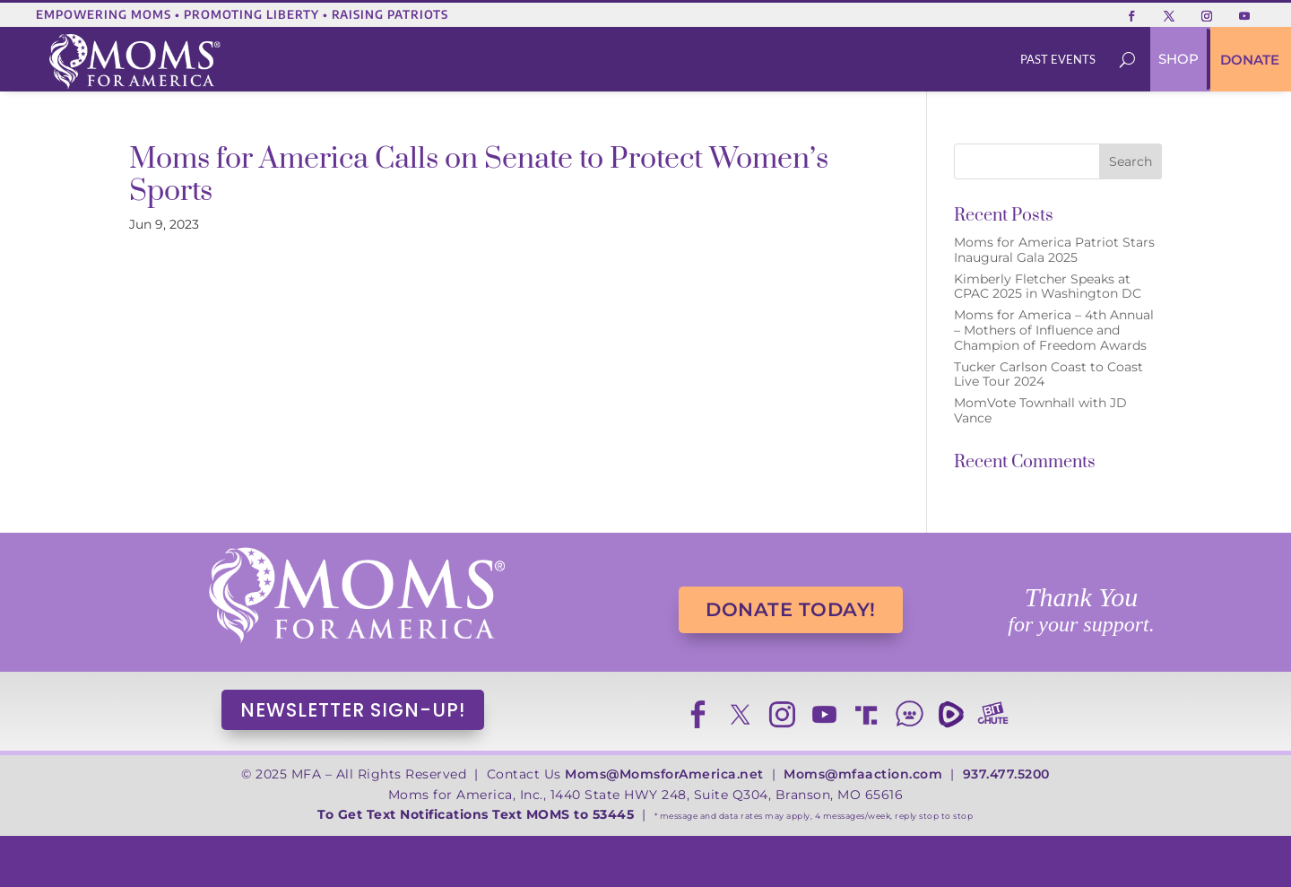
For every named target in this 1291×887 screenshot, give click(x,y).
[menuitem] (1058, 59)
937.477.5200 (1006, 774)
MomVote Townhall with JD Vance (1040, 410)
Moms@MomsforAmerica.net (664, 774)
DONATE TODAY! (791, 609)
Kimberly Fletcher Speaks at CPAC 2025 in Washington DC (1047, 286)
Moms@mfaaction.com (863, 774)
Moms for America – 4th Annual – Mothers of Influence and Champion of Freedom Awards (1054, 330)
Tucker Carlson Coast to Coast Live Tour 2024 (1048, 374)
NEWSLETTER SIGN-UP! (352, 710)
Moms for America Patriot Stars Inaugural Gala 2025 (1054, 249)
